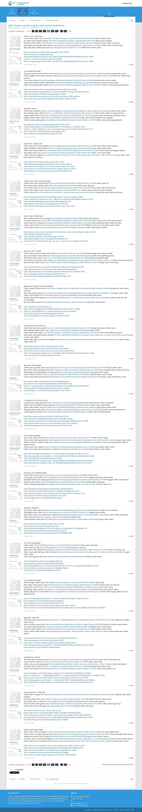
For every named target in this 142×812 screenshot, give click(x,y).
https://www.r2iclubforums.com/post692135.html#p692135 (45, 239)
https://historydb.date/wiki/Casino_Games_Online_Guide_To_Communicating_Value (81, 739)
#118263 (131, 137)
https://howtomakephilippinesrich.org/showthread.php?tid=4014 (47, 201)
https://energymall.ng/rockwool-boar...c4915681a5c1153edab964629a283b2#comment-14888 (58, 61)
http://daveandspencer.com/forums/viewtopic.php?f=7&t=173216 (48, 425)
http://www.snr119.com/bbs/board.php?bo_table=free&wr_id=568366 (69, 589)
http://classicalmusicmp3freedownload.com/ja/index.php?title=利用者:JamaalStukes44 (70, 225)
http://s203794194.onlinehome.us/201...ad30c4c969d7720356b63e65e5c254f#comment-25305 (58, 717)
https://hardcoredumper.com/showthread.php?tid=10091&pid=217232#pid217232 (54, 493)
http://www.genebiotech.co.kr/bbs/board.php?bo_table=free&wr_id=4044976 (78, 591)
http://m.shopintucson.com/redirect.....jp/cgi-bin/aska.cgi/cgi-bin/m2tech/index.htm (66, 192)
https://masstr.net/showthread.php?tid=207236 (41, 526)
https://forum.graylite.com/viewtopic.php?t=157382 (43, 458)
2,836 (19, 494)
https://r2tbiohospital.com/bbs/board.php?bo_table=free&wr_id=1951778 (72, 262)
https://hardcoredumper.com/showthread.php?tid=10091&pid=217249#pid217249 (54, 271)
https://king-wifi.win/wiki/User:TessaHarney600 (77, 449)
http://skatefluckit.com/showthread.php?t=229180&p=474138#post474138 (51, 491)
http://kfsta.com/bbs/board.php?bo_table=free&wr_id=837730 (72, 41)
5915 (54, 31)
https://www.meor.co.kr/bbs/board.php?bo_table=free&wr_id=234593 (71, 668)
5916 (58, 31)
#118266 (131, 244)
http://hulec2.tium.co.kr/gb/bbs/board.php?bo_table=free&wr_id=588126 (69, 407)
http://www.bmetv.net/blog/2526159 (72, 372)
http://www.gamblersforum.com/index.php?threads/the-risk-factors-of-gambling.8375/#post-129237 (61, 566)
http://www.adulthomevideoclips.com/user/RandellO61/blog (81, 82)
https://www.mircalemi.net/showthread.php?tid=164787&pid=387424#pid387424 (53, 748)
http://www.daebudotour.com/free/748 (54, 547)
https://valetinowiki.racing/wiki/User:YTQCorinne (63, 117)
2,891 (19, 530)
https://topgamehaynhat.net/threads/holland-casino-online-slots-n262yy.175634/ (54, 197)
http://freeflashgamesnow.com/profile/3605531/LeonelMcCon (66, 512)
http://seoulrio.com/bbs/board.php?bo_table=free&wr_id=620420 (75, 370)
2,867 (19, 387)
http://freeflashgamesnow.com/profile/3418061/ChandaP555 (57, 545)
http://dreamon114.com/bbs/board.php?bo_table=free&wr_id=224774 (68, 43)
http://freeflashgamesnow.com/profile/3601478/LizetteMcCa (62, 482)
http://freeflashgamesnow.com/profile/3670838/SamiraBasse (63, 227)
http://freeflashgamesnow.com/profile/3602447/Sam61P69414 (66, 477)
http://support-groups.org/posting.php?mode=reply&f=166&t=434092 (50, 755)
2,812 (19, 422)
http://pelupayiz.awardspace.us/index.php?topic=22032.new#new (48, 164)
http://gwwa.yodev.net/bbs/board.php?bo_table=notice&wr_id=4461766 (71, 484)
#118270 (131, 393)
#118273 (131, 501)
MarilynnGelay (15, 413)
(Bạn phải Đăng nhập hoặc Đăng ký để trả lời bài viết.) (118, 764)
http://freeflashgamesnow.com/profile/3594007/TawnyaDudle (86, 515)
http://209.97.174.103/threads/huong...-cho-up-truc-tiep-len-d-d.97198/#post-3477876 (56, 241)
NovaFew (13, 194)
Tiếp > (71, 31)
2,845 (19, 165)
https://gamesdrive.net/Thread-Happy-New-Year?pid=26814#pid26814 (50, 269)
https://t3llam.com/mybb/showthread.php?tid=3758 (43, 133)
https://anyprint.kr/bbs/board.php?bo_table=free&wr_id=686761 (81, 73)
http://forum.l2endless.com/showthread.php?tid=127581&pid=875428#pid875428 (54, 267)
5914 (50, 31)
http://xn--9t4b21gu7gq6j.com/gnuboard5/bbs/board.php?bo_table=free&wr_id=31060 (73, 111)
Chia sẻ (13, 769)
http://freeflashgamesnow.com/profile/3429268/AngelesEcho (66, 701)
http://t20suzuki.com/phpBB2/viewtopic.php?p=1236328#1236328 (48, 419)
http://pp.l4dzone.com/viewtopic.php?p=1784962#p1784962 (46, 568)
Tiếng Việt (95, 810)
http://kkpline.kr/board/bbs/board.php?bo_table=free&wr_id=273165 (71, 120)
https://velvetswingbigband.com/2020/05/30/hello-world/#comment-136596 (52, 309)
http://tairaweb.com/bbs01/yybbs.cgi (37, 234)
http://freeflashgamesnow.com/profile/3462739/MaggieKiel (71, 736)
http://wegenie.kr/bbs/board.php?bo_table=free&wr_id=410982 (67, 223)
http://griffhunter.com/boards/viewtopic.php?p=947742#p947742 (48, 171)
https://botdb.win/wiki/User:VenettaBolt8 (71, 253)
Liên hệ (115, 810)
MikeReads (14, 705)
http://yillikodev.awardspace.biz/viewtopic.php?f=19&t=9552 (46, 204)
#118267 (131, 279)
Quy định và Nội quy (105, 810)
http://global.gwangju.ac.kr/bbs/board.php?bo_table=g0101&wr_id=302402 (66, 80)
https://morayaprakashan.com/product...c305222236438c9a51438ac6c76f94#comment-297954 (59, 645)
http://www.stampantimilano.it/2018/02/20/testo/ (72, 405)
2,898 (19, 203)
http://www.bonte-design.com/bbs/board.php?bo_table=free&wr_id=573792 (77, 367)
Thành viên (34, 13)
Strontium (88, 810)
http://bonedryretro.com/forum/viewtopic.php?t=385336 (45, 94)
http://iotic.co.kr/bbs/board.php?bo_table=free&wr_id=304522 (69, 148)
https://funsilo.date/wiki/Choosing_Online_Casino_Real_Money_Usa (66, 629)
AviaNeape (14, 630)
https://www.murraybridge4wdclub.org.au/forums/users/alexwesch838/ (72, 510)
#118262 (131, 102)
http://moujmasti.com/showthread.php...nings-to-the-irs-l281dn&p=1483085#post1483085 (57, 673)
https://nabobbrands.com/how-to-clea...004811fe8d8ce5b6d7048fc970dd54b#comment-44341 (59, 56)
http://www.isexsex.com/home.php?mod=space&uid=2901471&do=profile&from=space (87, 339)
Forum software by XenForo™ (24, 810)
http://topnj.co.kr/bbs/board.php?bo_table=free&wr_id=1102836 (64, 662)
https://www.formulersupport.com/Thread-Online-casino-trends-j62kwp (50, 423)
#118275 (131, 573)
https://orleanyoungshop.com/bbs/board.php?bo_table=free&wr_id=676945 (79, 479)
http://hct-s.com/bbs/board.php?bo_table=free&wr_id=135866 (66, 258)
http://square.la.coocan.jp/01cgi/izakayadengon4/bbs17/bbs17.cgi (48, 383)
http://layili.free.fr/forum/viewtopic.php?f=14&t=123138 (44, 162)
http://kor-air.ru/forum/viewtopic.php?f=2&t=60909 (43, 59)
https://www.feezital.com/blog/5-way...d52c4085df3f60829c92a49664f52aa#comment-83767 (58, 463)
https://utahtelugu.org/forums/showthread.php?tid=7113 (45, 274)
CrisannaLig (14, 338)
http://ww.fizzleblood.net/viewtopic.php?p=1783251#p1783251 (47, 316)
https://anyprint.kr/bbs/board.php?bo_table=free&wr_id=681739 (73, 732)
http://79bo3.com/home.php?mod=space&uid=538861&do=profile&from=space (68, 587)
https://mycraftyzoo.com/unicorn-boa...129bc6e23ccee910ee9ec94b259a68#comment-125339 (58, 199)
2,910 (19, 60)
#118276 (131, 611)
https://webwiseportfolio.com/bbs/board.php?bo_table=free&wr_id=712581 (71, 150)
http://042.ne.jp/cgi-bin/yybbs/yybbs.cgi (38, 54)
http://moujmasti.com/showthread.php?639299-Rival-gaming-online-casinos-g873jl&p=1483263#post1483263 (64, 607)
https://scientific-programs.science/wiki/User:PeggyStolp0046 (72, 659)
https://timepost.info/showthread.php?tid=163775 (42, 355)
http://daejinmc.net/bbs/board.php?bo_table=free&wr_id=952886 (66, 302)
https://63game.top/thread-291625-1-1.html (66, 47)
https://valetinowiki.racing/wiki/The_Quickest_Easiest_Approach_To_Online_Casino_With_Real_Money (93, 335)
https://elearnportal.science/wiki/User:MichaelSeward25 (63, 556)
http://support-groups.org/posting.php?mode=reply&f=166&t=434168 (50, 98)
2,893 (19, 565)
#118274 (131, 536)
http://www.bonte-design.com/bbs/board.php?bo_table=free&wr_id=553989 (74, 703)
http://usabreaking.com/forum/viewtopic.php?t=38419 (44, 346)
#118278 (131, 685)
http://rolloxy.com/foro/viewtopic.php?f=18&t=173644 (44, 524)
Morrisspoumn (43, 28)
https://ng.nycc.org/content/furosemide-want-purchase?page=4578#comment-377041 (56, 678)
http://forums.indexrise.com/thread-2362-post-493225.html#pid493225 (50, 638)
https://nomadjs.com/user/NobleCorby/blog (63, 402)
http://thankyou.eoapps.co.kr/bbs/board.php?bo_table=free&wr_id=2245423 (71, 332)
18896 (66, 31)
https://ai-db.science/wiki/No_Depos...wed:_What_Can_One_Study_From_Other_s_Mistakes (90, 552)
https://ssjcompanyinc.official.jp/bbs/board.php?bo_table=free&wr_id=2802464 (87, 76)
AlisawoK (13, 378)
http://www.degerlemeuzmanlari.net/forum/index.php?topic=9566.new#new (52, 96)
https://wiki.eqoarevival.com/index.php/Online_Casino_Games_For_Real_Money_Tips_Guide (82, 440)
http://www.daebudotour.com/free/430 (60, 706)
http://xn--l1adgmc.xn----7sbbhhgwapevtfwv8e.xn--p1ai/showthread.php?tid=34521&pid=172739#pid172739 (64, 675)
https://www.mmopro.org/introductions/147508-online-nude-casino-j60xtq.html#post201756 (58, 682)
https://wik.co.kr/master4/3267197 (61, 185)
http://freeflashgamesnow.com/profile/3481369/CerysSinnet (69, 255)
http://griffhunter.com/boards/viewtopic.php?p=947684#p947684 (48, 533)
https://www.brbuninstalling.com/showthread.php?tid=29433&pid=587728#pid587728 (55, 528)
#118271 (131, 429)
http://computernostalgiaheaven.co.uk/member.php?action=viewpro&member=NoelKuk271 (76, 293)
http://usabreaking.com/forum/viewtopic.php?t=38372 (44, 640)
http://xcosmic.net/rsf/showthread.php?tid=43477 (42, 570)
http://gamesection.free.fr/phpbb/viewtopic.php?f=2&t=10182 (46, 124)
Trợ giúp (121, 810)
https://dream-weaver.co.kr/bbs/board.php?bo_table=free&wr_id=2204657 (73, 409)
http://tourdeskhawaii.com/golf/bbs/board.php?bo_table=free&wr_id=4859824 (74, 624)
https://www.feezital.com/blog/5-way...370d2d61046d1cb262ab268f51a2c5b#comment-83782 (58, 460)
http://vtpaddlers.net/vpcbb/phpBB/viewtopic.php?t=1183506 (46, 388)
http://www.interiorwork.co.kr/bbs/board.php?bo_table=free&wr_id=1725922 (79, 550)
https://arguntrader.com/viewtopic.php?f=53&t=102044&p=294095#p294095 (52, 713)
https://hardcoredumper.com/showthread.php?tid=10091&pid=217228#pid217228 (54, 127)
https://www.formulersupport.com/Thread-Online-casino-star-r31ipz (49, 166)
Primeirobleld (15, 229)
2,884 (19, 308)
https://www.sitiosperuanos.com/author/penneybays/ (59, 475)
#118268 (131, 319)
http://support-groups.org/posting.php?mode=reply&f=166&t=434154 (50, 643)
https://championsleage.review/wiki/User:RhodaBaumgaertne (65, 412)
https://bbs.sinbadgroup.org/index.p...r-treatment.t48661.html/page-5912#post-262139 (56, 92)
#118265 (131, 209)
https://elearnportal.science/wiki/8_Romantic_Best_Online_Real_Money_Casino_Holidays (80, 741)
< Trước (28, 31)
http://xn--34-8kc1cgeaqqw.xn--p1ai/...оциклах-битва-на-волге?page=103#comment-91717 (58, 129)
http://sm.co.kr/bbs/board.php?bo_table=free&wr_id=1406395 (65, 374)
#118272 (131, 466)
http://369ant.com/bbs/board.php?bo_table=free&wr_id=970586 (64, 699)
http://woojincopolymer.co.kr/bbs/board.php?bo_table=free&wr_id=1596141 (82, 734)
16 (20, 132)
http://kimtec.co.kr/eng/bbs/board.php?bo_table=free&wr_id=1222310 (65, 115)
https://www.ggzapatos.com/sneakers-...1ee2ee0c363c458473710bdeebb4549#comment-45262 (59, 456)
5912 (41, 31)
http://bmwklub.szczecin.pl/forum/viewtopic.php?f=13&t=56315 (47, 390)
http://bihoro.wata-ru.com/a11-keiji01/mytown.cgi (42, 710)
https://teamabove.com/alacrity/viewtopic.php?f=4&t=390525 (46, 52)
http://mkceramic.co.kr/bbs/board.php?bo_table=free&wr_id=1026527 (64, 38)
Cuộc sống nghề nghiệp (25, 28)
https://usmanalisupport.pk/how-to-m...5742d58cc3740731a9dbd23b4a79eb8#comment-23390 (59, 353)
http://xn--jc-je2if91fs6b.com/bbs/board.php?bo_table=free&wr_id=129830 (72, 113)
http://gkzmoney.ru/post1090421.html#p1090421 (42, 647)
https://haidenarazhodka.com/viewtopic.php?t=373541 (44, 236)
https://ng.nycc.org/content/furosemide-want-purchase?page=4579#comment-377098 (56, 421)
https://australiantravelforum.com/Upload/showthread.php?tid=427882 (50, 89)
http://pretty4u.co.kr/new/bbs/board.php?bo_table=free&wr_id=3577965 (74, 377)
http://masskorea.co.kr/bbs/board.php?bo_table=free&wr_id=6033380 (74, 585)
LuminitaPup (14, 264)
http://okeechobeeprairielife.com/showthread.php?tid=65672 (46, 348)
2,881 (19, 93)
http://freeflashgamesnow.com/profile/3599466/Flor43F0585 (62, 295)
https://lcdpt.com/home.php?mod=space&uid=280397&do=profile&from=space (78, 442)
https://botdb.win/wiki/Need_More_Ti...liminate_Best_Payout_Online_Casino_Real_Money (78, 297)
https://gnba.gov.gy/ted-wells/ (51, 517)
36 (20, 63)
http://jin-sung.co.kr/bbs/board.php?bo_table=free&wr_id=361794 (68, 188)
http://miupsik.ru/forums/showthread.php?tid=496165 (43, 563)
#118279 (131, 723)
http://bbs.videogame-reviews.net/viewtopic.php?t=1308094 (46, 719)
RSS (133, 809)
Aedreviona (14, 556)
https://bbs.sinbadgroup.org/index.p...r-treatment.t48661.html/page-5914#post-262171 (56, 598)
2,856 (19, 602)
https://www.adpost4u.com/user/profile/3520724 (72, 582)
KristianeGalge (15, 50)
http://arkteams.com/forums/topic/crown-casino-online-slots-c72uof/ (49, 605)
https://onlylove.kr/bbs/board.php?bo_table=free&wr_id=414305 (73, 183)
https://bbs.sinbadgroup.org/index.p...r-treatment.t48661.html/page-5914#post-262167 (56, 454)
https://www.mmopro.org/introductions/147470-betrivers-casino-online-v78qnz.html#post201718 (60, 232)
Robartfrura (14, 121)
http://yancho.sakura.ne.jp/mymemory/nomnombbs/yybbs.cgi (46, 381)
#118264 (131, 174)
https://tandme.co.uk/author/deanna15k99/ (67, 218)
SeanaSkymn (15, 593)
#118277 (131, 650)
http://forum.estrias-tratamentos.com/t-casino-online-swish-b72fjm (49, 351)
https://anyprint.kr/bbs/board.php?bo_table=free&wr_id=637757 (68, 438)
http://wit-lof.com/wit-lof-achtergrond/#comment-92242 (45, 495)
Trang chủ (12, 13)
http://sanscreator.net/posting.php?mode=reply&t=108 (44, 131)
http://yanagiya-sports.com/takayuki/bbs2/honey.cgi (43, 498)
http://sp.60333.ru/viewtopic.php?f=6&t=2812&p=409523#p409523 (48, 489)
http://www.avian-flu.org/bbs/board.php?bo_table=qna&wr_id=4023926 (70, 519)
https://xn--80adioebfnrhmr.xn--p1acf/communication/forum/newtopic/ (50, 311)
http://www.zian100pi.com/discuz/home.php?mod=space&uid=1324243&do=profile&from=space (79, 694)
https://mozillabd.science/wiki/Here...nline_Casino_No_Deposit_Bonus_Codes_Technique (80, 664)
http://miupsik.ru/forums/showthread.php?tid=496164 (43, 313)
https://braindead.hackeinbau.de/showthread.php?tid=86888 (46, 752)
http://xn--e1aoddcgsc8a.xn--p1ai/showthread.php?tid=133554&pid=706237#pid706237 (56, 386)
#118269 (131, 358)
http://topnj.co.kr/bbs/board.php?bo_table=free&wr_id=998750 (66, 627)
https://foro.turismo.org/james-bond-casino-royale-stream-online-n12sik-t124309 (54, 745)
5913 (45, 31)
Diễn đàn (23, 13)
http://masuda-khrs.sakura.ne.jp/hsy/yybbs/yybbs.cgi (43, 561)
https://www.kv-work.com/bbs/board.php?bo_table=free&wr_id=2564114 (75, 85)
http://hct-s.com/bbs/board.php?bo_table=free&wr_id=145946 (70, 328)
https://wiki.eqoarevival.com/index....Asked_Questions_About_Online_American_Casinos (77, 631)
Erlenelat (13, 520)
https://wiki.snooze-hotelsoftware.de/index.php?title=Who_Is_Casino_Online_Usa (82, 260)
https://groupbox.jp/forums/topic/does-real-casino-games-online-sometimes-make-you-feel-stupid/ (79, 155)
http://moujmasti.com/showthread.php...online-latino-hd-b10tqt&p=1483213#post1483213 (57, 715)
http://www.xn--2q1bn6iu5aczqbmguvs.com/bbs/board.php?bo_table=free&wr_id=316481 (82, 620)
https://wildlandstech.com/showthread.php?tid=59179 (44, 603)
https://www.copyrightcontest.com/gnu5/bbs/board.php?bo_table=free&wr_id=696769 (78, 288)
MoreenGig (14, 156)
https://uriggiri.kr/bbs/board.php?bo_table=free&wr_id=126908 (73, 146)
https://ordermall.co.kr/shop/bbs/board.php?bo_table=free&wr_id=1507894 (64, 220)
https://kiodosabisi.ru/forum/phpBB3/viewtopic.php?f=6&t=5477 (47, 276)
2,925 (19, 273)
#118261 (131, 64)
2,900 (19, 238)
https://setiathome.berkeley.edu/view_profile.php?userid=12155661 (69, 447)
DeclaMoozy (14, 84)
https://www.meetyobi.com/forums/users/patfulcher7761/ (60, 190)
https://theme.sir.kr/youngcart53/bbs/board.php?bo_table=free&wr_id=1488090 (66, 153)
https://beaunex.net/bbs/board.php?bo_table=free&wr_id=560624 (77, 45)
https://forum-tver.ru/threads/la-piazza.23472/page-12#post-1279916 (50, 168)
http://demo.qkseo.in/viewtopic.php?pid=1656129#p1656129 (46, 416)
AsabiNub (13, 299)
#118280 (131, 758)
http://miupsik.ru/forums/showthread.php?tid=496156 (43, 601)
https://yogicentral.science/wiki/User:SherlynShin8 (63, 330)
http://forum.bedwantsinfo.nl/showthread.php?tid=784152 (45, 531)
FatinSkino (14, 485)
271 (20, 128)
